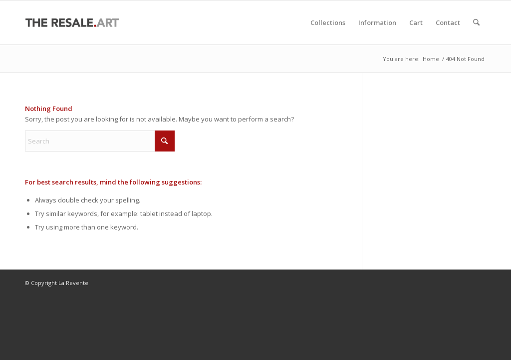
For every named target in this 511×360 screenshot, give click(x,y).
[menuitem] (328, 22)
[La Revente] (72, 22)
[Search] (476, 22)
